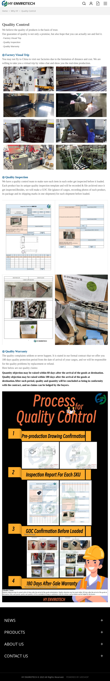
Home (5, 11)
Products (14, 632)
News (9, 620)
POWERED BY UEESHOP (77, 677)
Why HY (14, 11)
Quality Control (28, 11)
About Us (14, 644)
